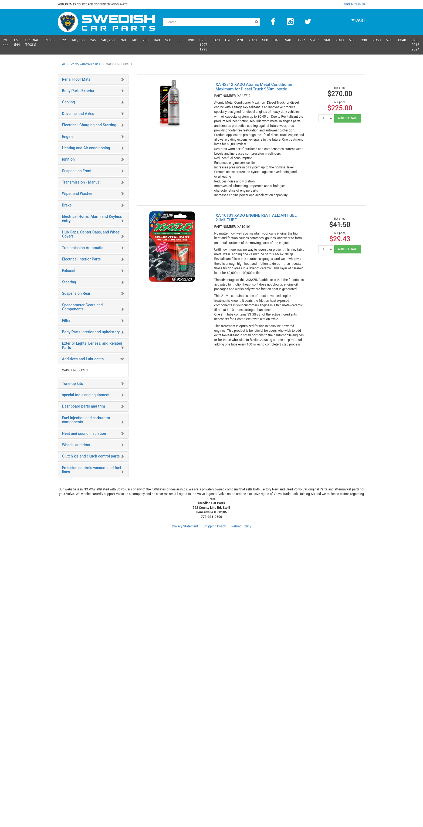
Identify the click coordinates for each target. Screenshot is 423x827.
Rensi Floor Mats (76, 79)
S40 (276, 40)
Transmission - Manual (81, 182)
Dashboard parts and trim (83, 406)
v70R (314, 40)
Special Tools (32, 42)
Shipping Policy (215, 526)
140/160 (77, 40)
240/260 (107, 40)
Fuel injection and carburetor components (86, 420)
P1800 (50, 40)
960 (168, 40)
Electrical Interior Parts (81, 259)
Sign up (360, 4)
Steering (69, 282)
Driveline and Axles (78, 113)
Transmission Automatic (82, 248)
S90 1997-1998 (203, 44)
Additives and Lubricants (83, 359)
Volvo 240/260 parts (85, 64)
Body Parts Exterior (78, 91)
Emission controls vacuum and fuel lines (91, 470)
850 (179, 40)
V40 (288, 40)
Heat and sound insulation (84, 433)
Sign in (349, 4)
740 (134, 40)
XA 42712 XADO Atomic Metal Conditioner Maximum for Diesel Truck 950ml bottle (253, 86)
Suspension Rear (76, 293)
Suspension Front (77, 171)
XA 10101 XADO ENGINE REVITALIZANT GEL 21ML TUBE (255, 217)
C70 (228, 40)
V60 (389, 40)
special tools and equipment (86, 395)
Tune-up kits (72, 383)
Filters (67, 320)
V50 (352, 40)
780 (145, 40)
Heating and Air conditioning (86, 148)
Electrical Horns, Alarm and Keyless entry (92, 218)
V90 (191, 40)
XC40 (402, 40)
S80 (265, 40)
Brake (67, 205)
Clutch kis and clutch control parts (91, 456)
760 (123, 40)
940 (157, 40)
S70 (217, 40)
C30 (364, 40)
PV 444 (6, 42)
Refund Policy (241, 526)
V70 (240, 40)
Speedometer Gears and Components (82, 307)
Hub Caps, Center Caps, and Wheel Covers (91, 234)
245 (93, 40)
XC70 (252, 40)
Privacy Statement (185, 526)
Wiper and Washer (77, 193)
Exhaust (69, 271)
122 (63, 40)
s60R (301, 40)
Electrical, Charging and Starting (89, 125)
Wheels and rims (76, 445)
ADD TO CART (348, 118)
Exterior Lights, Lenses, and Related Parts (92, 345)
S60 (327, 40)
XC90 (339, 40)
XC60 (376, 40)
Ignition (68, 159)
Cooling (68, 102)
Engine (68, 136)
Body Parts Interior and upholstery (91, 332)
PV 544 (17, 42)
